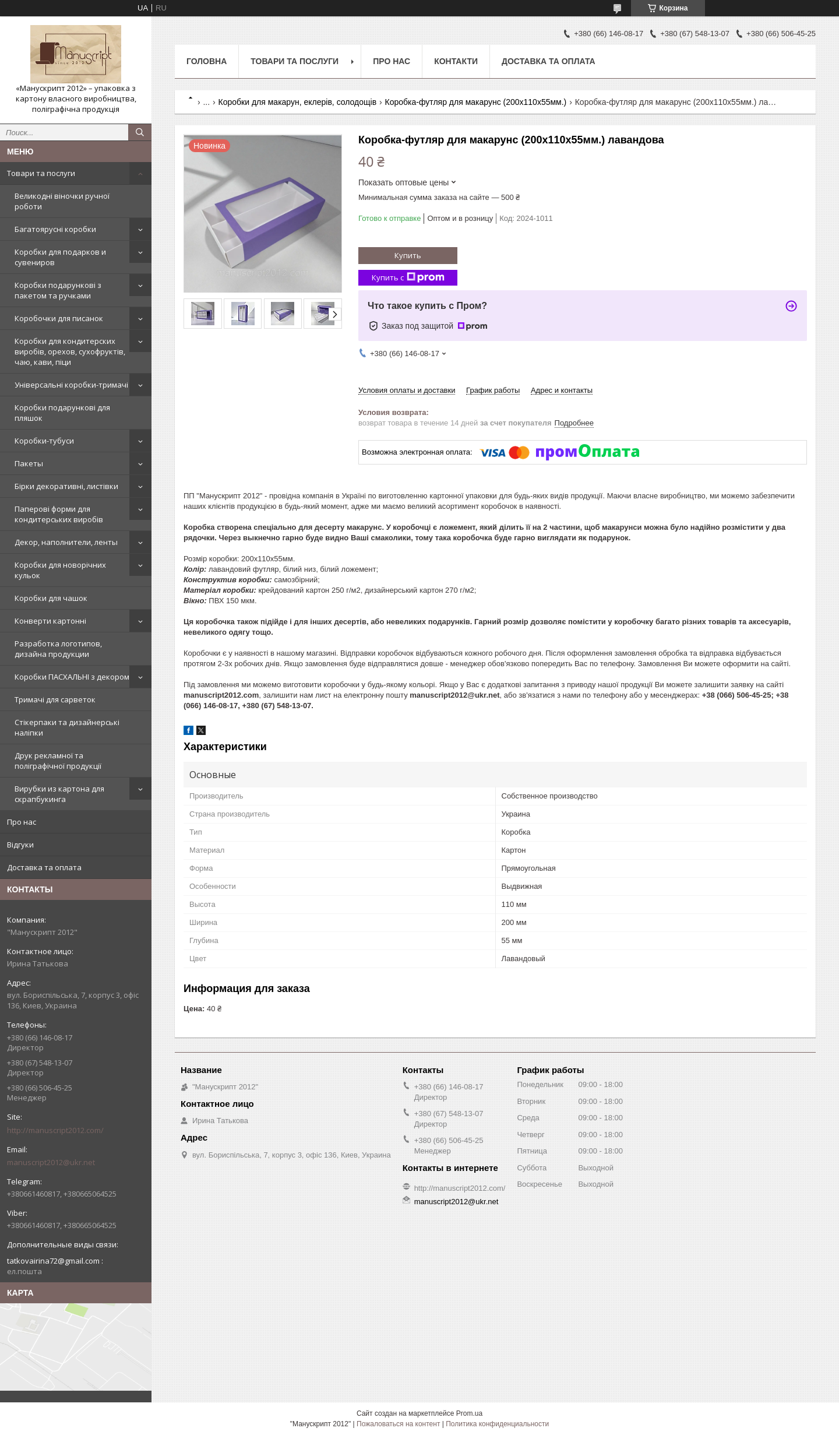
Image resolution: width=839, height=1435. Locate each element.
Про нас (21, 822)
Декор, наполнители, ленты (66, 542)
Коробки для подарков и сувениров (60, 257)
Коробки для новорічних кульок (60, 570)
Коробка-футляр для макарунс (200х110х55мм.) (476, 102)
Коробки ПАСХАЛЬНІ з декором (72, 676)
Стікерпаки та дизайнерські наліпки (67, 727)
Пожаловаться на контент (398, 1424)
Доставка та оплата (44, 867)
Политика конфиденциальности (497, 1424)
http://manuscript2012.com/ (55, 1130)
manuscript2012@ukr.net (51, 1162)
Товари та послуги (41, 173)
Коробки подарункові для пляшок (62, 412)
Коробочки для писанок (59, 318)
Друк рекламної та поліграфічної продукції (58, 760)
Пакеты (29, 463)
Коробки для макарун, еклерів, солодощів (297, 102)
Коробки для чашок (51, 598)
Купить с (408, 277)
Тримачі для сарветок (55, 699)
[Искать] (139, 132)
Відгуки (20, 844)
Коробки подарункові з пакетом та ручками (58, 290)
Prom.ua (469, 1413)
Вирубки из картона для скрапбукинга (59, 793)
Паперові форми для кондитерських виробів (59, 514)
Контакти (456, 61)
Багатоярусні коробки (55, 229)
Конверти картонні (50, 620)
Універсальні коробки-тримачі (71, 384)
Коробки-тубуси (44, 440)
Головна (206, 61)
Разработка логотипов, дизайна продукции (58, 648)
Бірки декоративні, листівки (66, 486)
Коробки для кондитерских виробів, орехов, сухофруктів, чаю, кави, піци (70, 351)
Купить (407, 255)
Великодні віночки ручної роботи (62, 201)
